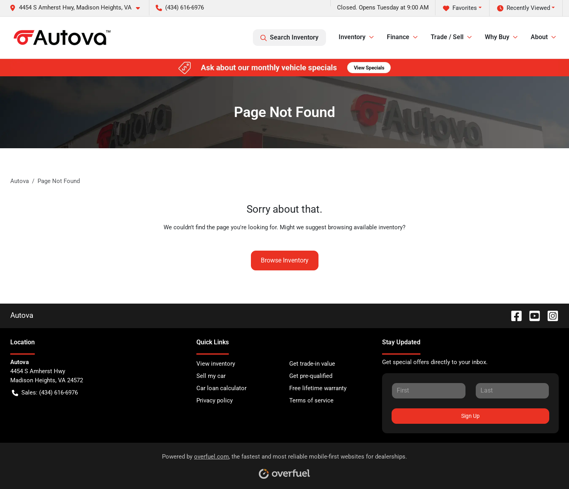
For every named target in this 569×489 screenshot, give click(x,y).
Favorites (460, 8)
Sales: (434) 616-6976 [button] (45, 392)
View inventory (215, 363)
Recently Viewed (523, 8)
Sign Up (470, 416)
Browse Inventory (285, 260)
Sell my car (211, 375)
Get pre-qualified (310, 375)
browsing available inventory (365, 227)
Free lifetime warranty (318, 388)
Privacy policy (214, 400)
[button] (77, 7)
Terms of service (311, 400)
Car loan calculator (221, 388)
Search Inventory (289, 37)
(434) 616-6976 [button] (180, 7)
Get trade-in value (312, 363)
